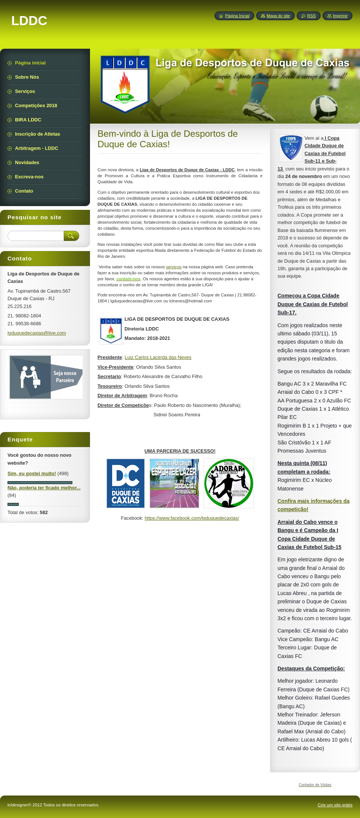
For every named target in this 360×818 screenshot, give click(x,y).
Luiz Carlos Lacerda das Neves (158, 357)
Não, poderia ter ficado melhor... (44, 488)
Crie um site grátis (335, 805)
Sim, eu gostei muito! (32, 473)
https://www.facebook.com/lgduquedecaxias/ (192, 518)
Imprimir (340, 15)
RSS (311, 15)
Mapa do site (278, 15)
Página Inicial (237, 15)
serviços (174, 267)
